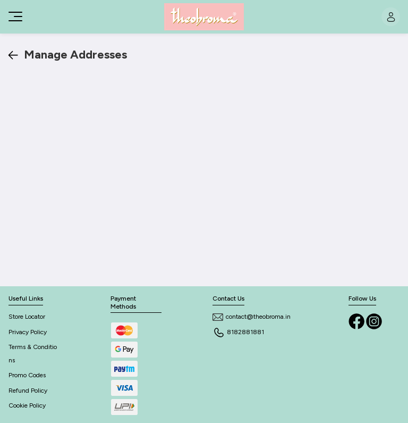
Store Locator (26, 316)
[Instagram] (374, 320)
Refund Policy (27, 390)
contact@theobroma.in (251, 316)
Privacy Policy (27, 332)
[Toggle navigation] (14, 16)
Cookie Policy (27, 405)
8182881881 (238, 332)
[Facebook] (357, 320)
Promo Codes (27, 375)
